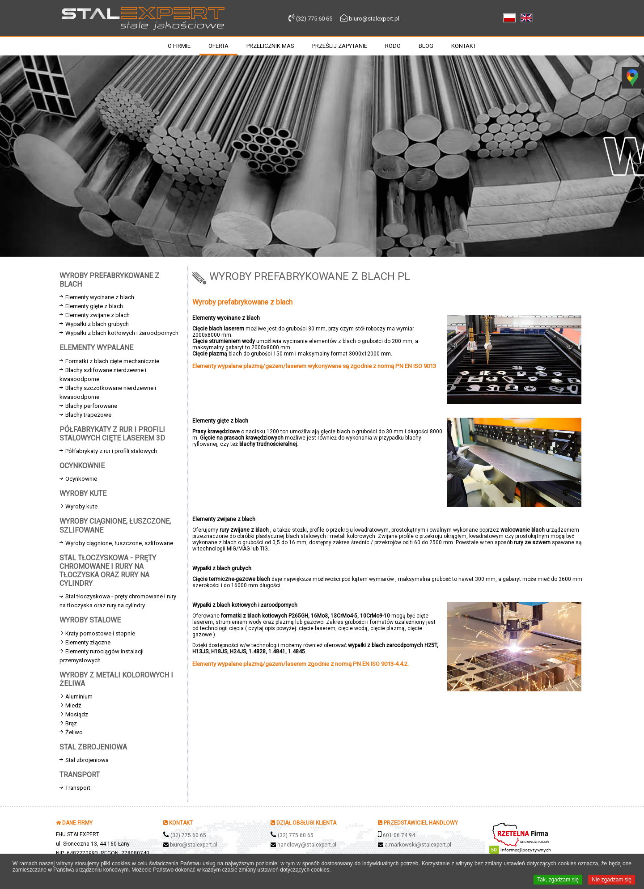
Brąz (71, 723)
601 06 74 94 (399, 835)
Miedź (73, 705)
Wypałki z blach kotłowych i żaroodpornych (121, 333)
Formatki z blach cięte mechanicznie (112, 361)
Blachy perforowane (91, 405)
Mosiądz (76, 714)
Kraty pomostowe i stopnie (100, 633)
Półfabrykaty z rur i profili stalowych (111, 451)
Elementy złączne (87, 642)
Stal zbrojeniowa (87, 760)
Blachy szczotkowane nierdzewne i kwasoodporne (107, 392)
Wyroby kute (81, 506)
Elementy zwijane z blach (97, 315)
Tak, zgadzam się (558, 880)
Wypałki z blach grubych (97, 324)
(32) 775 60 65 (314, 18)
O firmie (179, 45)
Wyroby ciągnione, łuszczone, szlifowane (119, 543)
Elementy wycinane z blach (99, 297)
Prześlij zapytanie (339, 45)
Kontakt (463, 45)
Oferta (218, 45)
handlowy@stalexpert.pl (306, 845)
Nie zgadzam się (611, 880)
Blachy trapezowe (88, 414)
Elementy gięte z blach (94, 306)
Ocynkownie (81, 478)
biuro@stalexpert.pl (374, 18)
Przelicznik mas (270, 45)
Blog (426, 45)
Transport (77, 787)
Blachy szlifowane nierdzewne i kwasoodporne (102, 374)
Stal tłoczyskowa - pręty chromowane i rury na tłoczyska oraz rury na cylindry (117, 601)
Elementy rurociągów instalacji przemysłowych (101, 656)
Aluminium (79, 696)
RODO (393, 45)
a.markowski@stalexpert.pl (418, 845)
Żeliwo (74, 732)
